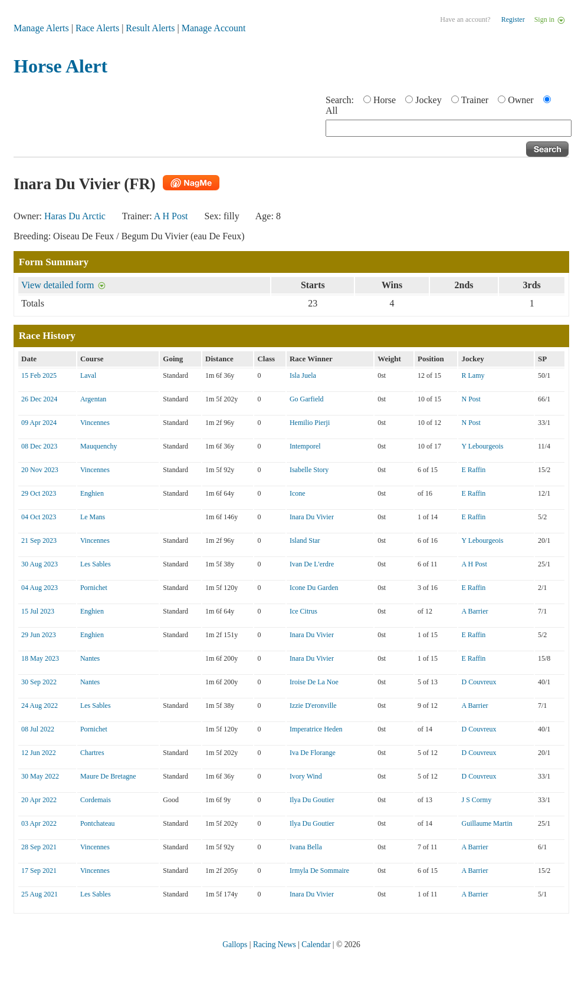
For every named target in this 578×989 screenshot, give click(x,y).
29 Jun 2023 (38, 635)
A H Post (171, 216)
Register (513, 19)
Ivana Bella (306, 847)
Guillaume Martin (486, 823)
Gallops (234, 944)
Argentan (93, 399)
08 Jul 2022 (37, 729)
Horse (384, 100)
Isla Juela (303, 375)
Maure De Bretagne (108, 776)
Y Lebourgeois (482, 446)
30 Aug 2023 (39, 564)
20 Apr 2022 (39, 800)
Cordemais (95, 800)
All (331, 111)
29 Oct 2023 (38, 493)
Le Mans (92, 517)
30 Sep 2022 (39, 682)
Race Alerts (97, 28)
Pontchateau (97, 823)
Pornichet (93, 587)
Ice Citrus (303, 611)
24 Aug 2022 (39, 705)
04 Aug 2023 (39, 587)
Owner (521, 100)
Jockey (428, 100)
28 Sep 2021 (39, 847)
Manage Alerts (41, 28)
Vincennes (95, 422)
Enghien (92, 493)
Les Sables (95, 564)
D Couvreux (478, 682)
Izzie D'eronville (313, 705)
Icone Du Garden (314, 587)
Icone (298, 493)
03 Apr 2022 (39, 823)
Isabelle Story (309, 470)
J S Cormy (476, 800)
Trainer (475, 100)
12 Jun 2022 (38, 753)
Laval (88, 375)
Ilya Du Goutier (312, 800)
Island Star (305, 540)
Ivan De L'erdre (312, 564)
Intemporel (305, 446)
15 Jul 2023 (37, 611)
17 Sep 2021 (39, 870)
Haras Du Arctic (75, 216)
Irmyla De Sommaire (319, 870)
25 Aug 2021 (39, 894)
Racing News (274, 944)
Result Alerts (150, 28)
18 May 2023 (40, 658)
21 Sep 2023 (39, 540)
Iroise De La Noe (314, 682)
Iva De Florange (313, 753)
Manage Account (214, 28)
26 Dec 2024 (39, 399)
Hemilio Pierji (310, 422)
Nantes (90, 658)
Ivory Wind (306, 776)
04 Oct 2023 (38, 517)
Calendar (315, 944)
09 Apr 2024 (39, 422)
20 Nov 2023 (39, 470)
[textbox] (449, 128)
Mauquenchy (98, 446)
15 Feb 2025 (39, 375)
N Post (470, 399)
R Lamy (472, 375)
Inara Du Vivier (312, 517)
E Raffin (473, 470)
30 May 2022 (40, 776)
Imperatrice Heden (316, 729)
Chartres (92, 753)
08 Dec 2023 (39, 446)
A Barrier (474, 611)
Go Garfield (307, 399)
